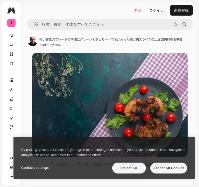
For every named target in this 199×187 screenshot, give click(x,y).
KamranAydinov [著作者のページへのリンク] (50, 45)
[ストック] (11, 54)
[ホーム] (11, 35)
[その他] (11, 176)
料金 (137, 10)
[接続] (11, 158)
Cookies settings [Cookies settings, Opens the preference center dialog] (35, 168)
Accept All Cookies (168, 168)
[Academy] (11, 167)
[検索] (11, 45)
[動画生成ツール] (14, 108)
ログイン (156, 10)
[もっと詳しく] (11, 63)
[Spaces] (14, 89)
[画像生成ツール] (14, 99)
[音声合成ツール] (14, 117)
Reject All (129, 168)
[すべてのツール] (11, 80)
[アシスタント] (14, 127)
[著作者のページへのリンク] (32, 41)
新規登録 (181, 10)
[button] (34, 24)
